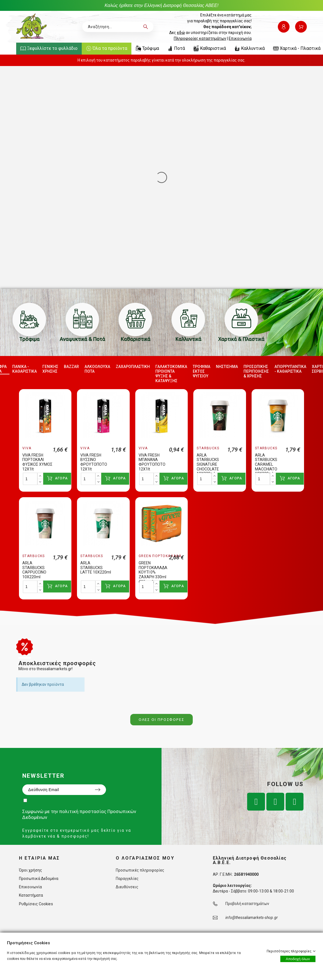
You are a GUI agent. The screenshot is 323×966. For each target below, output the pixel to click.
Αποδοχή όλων (298, 959)
